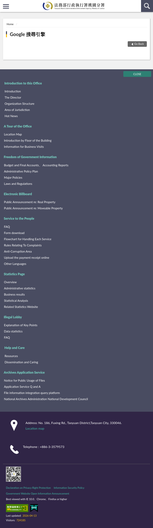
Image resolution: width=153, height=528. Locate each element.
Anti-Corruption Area (18, 251)
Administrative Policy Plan (21, 171)
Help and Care (14, 348)
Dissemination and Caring (21, 362)
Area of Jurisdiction (17, 110)
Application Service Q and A (22, 386)
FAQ (7, 226)
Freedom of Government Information (30, 157)
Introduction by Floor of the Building (27, 140)
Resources (11, 356)
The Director (13, 97)
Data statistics (13, 331)
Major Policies (13, 177)
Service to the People (19, 218)
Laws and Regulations (18, 183)
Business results (14, 294)
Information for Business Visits (24, 146)
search (147, 6)
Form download (14, 233)
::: (3, 3)
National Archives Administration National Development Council (46, 399)
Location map (35, 428)
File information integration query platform (32, 393)
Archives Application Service (24, 372)
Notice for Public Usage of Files (24, 380)
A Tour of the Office (18, 126)
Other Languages (15, 263)
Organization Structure (19, 103)
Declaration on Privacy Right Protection (28, 487)
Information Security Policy (69, 487)
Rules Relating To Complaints (23, 245)
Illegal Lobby (13, 317)
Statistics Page (14, 274)
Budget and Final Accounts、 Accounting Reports (36, 165)
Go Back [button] (139, 43)
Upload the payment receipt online (26, 257)
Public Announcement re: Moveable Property (33, 208)
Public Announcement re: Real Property (29, 202)
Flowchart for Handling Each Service (27, 239)
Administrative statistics (19, 288)
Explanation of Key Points (20, 325)
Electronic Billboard (18, 194)
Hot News (11, 116)
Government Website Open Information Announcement (37, 493)
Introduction (13, 91)
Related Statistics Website (21, 307)
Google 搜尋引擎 (27, 34)
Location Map (13, 134)
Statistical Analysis (16, 300)
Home (10, 24)
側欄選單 (6, 6)
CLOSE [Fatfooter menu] (137, 74)
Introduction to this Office (23, 83)
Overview (10, 282)
